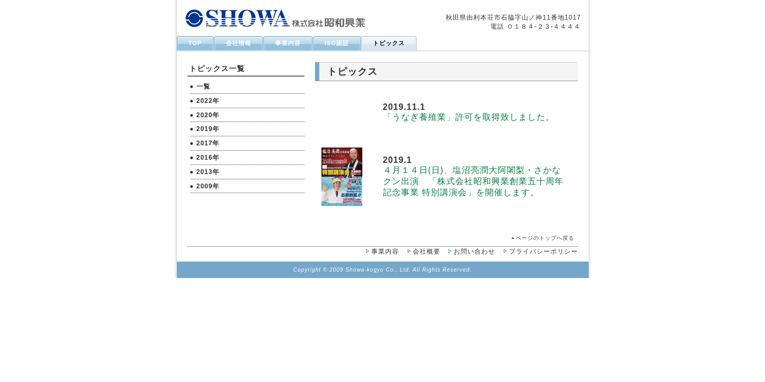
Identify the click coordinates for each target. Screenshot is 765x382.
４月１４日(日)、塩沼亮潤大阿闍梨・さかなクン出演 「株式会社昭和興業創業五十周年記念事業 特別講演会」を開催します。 (473, 181)
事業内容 (385, 251)
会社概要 (426, 251)
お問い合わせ (474, 251)
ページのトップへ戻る (545, 238)
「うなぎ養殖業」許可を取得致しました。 (469, 116)
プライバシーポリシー (543, 251)
